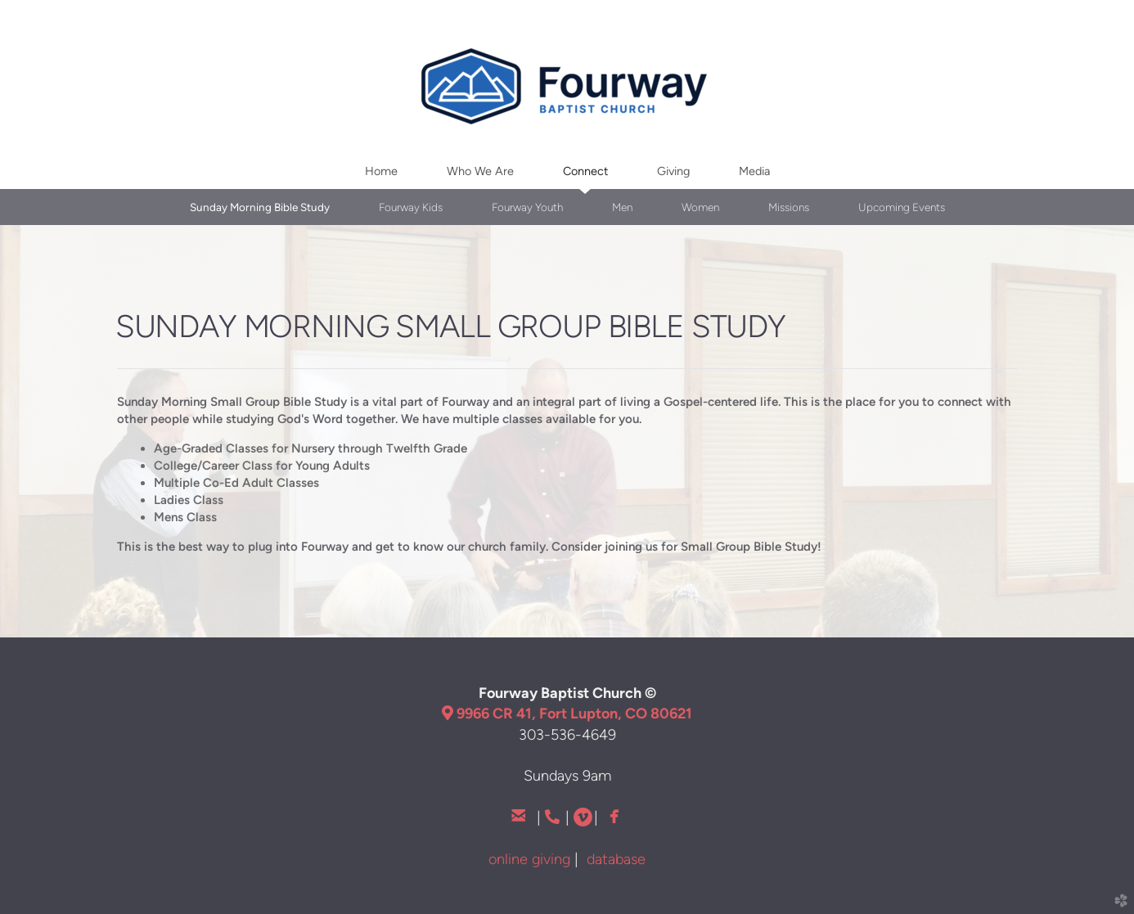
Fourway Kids (411, 207)
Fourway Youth (527, 207)
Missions (788, 207)
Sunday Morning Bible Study (260, 207)
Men (622, 207)
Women (700, 207)
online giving (529, 858)
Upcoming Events (901, 207)
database (616, 858)
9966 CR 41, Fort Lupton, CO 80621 (567, 713)
